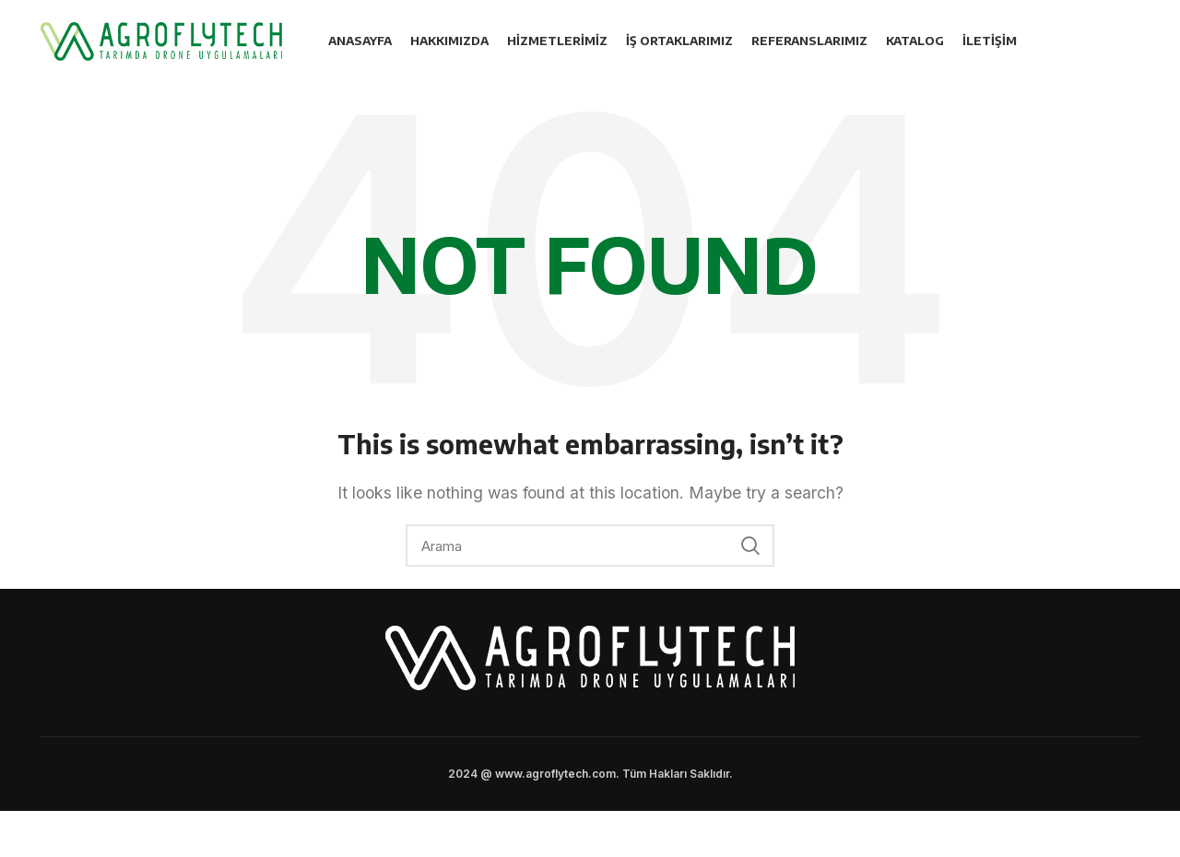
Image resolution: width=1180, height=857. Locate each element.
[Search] (590, 545)
